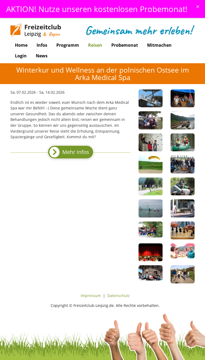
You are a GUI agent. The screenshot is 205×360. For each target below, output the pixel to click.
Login (21, 56)
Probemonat (124, 45)
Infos (42, 45)
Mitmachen (159, 45)
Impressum (91, 295)
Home (21, 45)
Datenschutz (118, 295)
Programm (67, 45)
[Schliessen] (198, 6)
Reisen (95, 45)
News (42, 56)
